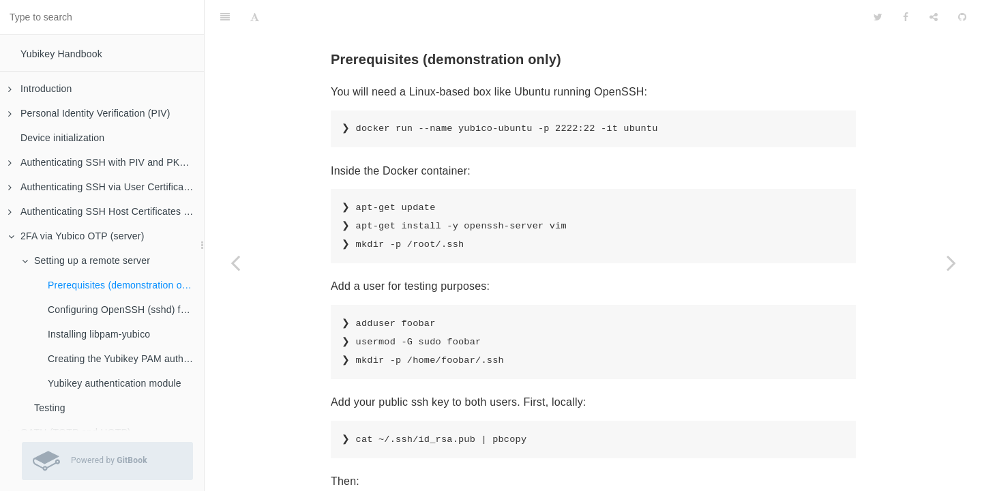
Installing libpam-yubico (99, 334)
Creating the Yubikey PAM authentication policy (126, 358)
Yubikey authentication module (114, 383)
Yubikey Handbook (61, 53)
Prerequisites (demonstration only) (123, 285)
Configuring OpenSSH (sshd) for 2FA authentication (126, 309)
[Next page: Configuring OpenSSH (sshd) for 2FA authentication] (951, 262)
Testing (49, 407)
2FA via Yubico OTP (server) (76, 235)
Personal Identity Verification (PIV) (89, 113)
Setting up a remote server (86, 260)
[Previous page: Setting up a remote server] (235, 262)
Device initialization (62, 137)
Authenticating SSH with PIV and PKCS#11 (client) (106, 162)
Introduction (40, 88)
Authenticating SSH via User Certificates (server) (106, 186)
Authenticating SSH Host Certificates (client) (106, 211)
